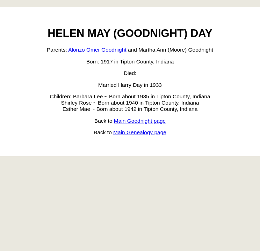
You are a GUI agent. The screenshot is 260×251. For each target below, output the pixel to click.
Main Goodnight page (140, 121)
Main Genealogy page (139, 132)
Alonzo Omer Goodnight (97, 50)
